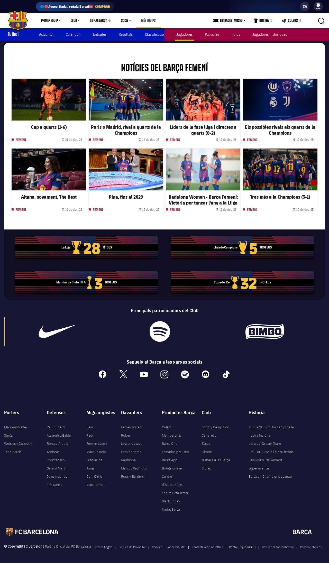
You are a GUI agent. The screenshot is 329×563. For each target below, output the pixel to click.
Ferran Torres (131, 425)
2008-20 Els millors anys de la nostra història (271, 429)
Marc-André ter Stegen (15, 429)
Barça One (169, 441)
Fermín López (96, 441)
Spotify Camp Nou (215, 425)
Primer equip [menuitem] (49, 21)
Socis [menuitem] (122, 21)
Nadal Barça (171, 507)
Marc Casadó (96, 449)
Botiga (262, 22)
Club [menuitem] (74, 21)
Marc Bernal (95, 482)
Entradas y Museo (175, 449)
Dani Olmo (94, 474)
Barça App (169, 458)
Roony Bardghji (132, 474)
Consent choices (311, 544)
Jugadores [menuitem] (184, 34)
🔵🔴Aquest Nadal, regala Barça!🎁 (75, 6)
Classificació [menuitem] (154, 34)
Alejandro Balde (59, 433)
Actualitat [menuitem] (46, 34)
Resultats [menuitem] (126, 34)
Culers (290, 22)
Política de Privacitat (132, 544)
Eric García (54, 482)
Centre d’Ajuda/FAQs (172, 478)
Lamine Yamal (131, 449)
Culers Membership (171, 429)
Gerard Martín (57, 466)
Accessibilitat (177, 544)
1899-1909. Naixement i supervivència (266, 462)
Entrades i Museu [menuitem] (233, 21)
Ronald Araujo (57, 441)
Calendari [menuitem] (73, 34)
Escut (206, 441)
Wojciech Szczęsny (18, 441)
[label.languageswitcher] (304, 6)
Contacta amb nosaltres (207, 544)
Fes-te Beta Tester (175, 490)
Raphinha (128, 458)
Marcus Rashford (134, 466)
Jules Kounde (57, 474)
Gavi (89, 425)
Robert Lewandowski (131, 437)
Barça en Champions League (270, 474)
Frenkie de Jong (94, 462)
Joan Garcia (13, 449)
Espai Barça (97, 21)
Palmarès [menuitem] (212, 34)
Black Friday (171, 499)
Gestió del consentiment (278, 544)
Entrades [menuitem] (99, 34)
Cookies (157, 544)
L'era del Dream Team (265, 441)
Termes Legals (103, 544)
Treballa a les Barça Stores (216, 462)
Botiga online (172, 466)
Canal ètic (209, 433)
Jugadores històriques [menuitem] (269, 34)
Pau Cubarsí (56, 425)
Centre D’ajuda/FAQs (242, 544)
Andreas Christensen (56, 453)
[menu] (318, 6)
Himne (207, 449)
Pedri (90, 433)
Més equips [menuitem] (146, 21)
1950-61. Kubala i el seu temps (271, 449)
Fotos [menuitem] (236, 34)
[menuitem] (318, 5)
